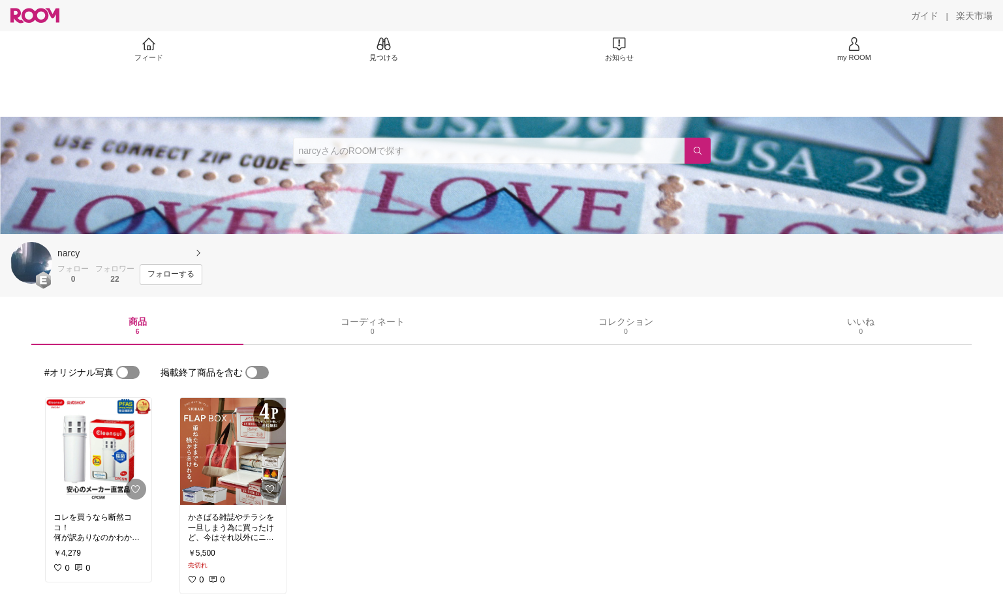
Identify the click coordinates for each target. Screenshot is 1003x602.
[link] (98, 451)
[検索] (698, 151)
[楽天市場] (974, 16)
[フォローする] (171, 274)
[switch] (128, 372)
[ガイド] (924, 16)
